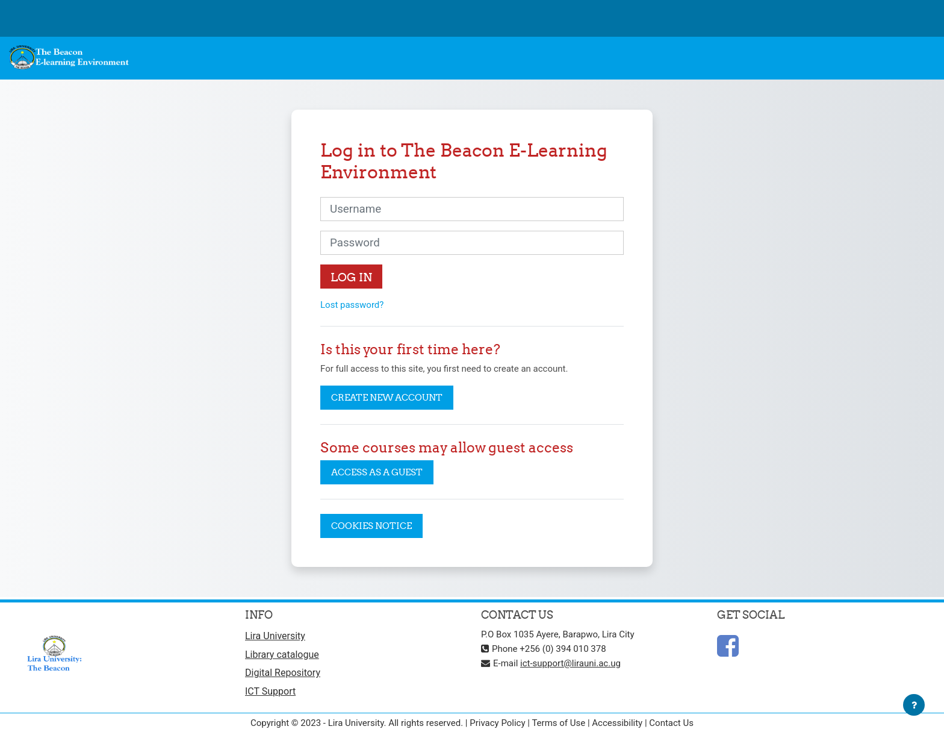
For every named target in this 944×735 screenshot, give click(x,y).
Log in (351, 277)
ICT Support (270, 691)
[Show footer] (914, 705)
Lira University (275, 636)
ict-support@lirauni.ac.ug (570, 663)
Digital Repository (282, 672)
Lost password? (352, 304)
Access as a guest (377, 472)
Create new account (386, 397)
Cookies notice (371, 525)
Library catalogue (282, 654)
